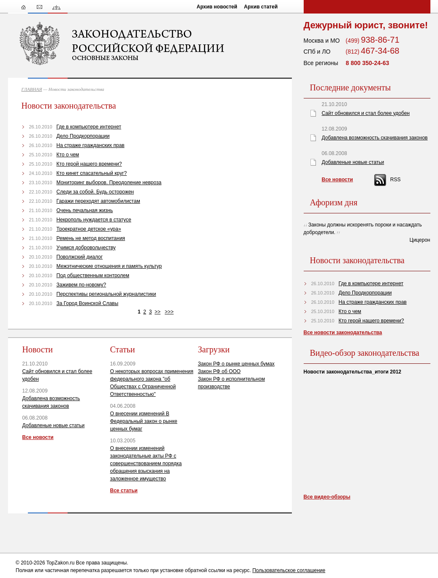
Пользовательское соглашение (288, 570)
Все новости (38, 437)
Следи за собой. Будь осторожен (95, 192)
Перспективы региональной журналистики (106, 294)
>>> (169, 312)
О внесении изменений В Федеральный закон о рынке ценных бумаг (143, 421)
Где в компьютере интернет (89, 127)
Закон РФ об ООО (219, 371)
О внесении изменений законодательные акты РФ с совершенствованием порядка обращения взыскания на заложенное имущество (146, 463)
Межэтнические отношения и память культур (109, 266)
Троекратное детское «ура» (89, 229)
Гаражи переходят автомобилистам (98, 201)
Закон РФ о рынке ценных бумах (236, 364)
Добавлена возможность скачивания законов (375, 138)
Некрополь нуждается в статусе (94, 220)
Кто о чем (68, 155)
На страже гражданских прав (91, 145)
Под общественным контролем (93, 275)
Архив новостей (217, 7)
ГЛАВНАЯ (32, 89)
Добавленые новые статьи (53, 425)
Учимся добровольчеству (86, 248)
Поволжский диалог (80, 257)
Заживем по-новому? (81, 285)
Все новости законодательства (343, 332)
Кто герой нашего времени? (89, 164)
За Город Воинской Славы (88, 303)
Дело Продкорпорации (83, 136)
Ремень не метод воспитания (91, 238)
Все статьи (124, 490)
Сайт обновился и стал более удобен (366, 113)
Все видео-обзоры (327, 497)
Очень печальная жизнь (85, 210)
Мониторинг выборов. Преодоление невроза (109, 182)
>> (158, 312)
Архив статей (261, 7)
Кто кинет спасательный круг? (92, 173)
